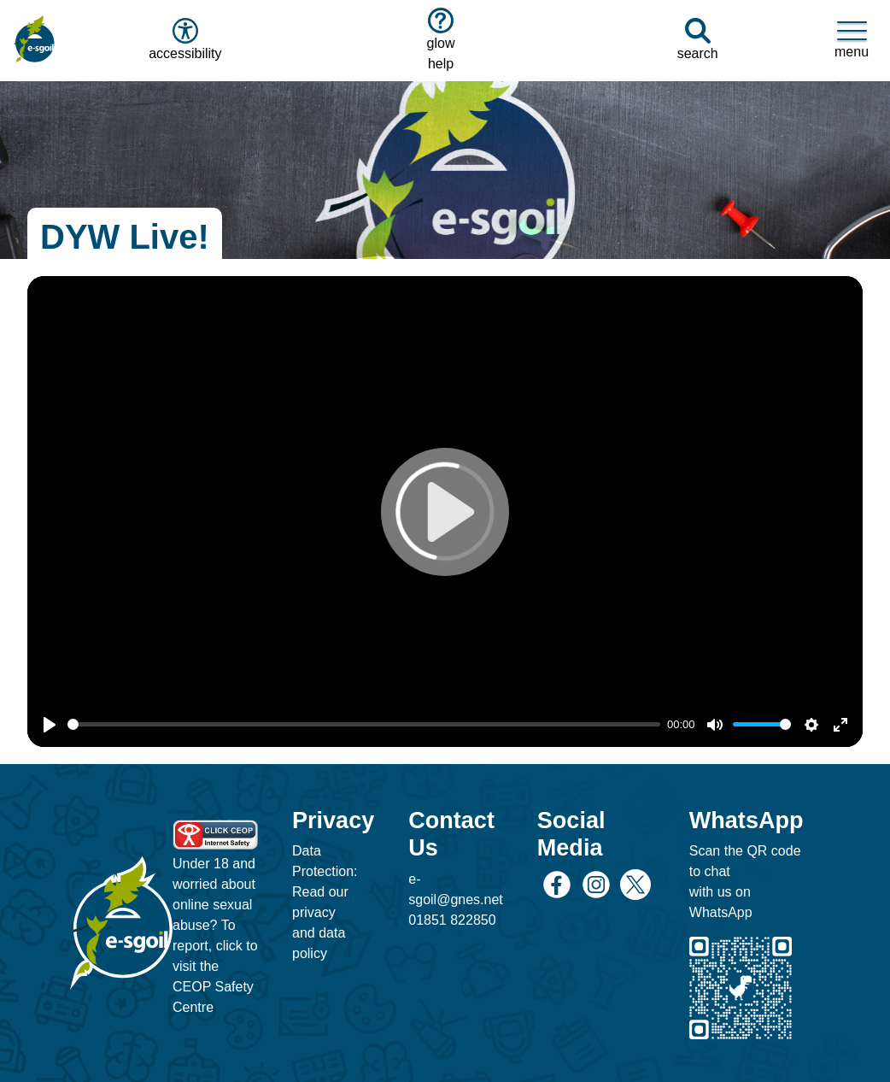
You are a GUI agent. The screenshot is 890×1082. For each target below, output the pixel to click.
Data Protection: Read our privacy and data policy (324, 902)
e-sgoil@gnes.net (455, 889)
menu (851, 39)
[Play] (49, 724)
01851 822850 (451, 920)
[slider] (363, 724)
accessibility (183, 39)
